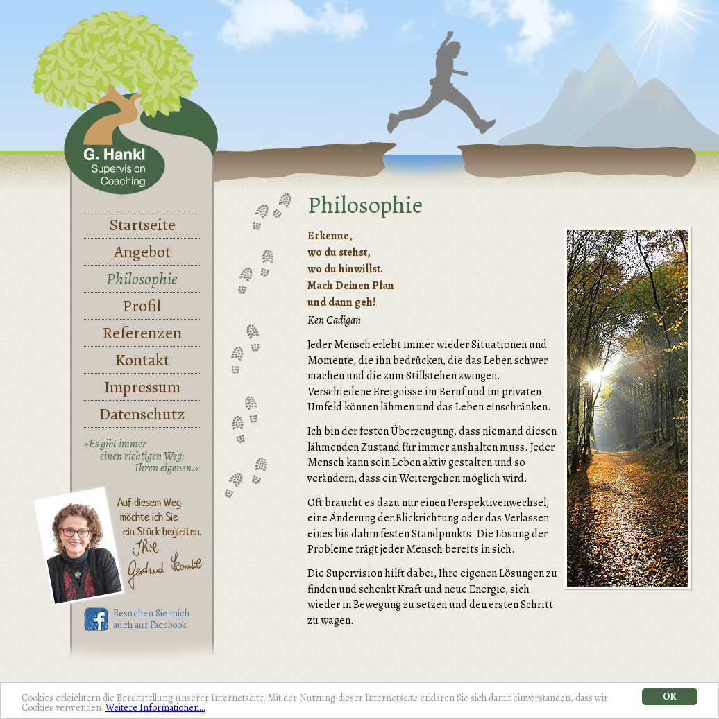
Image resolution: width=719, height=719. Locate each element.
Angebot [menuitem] (142, 252)
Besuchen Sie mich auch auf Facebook (151, 619)
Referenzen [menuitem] (142, 333)
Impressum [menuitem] (142, 387)
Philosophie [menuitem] (142, 279)
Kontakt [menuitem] (142, 360)
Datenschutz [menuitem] (142, 414)
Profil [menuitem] (142, 306)
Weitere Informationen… (155, 707)
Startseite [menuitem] (142, 225)
